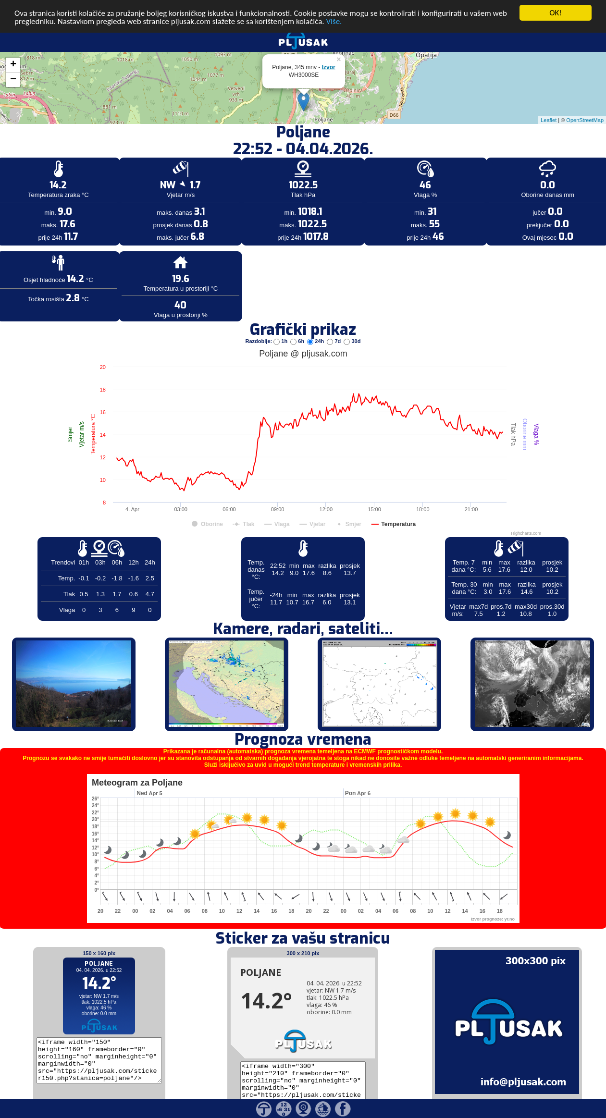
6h (298, 328)
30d (352, 328)
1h (281, 328)
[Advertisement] (73, 157)
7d (334, 328)
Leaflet (549, 106)
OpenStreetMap (585, 106)
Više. (334, 7)
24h (316, 328)
